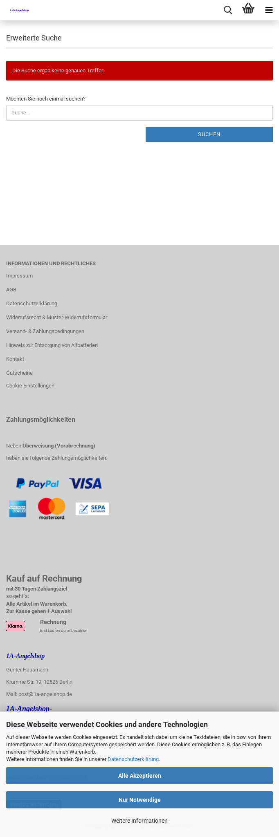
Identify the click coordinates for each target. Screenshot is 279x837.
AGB (11, 289)
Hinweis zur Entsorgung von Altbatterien (52, 345)
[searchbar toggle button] (228, 10)
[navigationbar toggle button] (269, 10)
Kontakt (15, 359)
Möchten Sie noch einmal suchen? (46, 99)
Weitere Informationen (139, 820)
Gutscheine (19, 373)
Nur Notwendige (140, 800)
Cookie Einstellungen (30, 386)
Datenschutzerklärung (133, 759)
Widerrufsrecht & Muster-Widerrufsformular (56, 317)
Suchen (209, 134)
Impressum (19, 276)
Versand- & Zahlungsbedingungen (45, 331)
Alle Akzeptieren (139, 775)
